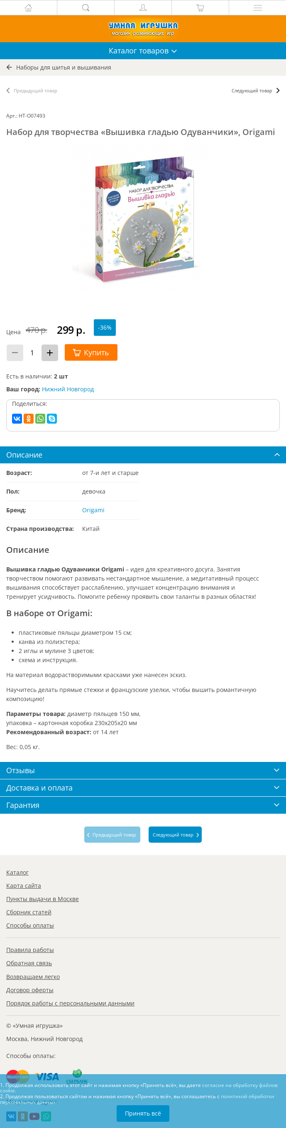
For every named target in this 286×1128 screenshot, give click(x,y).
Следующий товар (252, 90)
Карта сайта (23, 885)
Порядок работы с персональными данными (70, 1003)
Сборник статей (28, 912)
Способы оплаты (30, 925)
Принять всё (143, 1113)
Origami (93, 510)
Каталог (17, 872)
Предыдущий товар (35, 90)
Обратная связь (29, 963)
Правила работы (30, 950)
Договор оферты (30, 990)
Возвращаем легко (33, 977)
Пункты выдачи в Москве (42, 899)
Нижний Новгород (68, 389)
